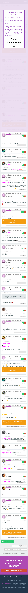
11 (14, 549)
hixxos (18, 426)
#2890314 (24, 180)
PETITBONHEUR (11, 248)
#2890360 (24, 265)
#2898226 (24, 361)
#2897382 (24, 341)
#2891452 (24, 313)
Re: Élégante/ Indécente (13, 133)
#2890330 (24, 251)
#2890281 (24, 139)
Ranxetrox (10, 177)
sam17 (9, 447)
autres (22, 225)
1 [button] (6, 549)
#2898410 (24, 479)
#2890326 (24, 235)
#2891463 (24, 326)
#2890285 (24, 167)
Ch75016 (9, 212)
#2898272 (24, 411)
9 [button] (10, 549)
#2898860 (24, 504)
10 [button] (12, 549)
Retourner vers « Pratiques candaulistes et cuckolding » (13, 553)
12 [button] (17, 549)
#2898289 (24, 450)
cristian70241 (14, 374)
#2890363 (24, 279)
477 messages (23, 545)
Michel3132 (10, 151)
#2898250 (24, 396)
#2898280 (24, 436)
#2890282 (24, 154)
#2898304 (24, 464)
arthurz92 (15, 537)
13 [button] (19, 549)
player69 (9, 289)
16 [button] (23, 549)
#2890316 (24, 199)
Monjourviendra (9, 225)
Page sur (17, 545)
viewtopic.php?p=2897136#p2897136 (9, 419)
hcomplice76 (10, 517)
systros (13, 225)
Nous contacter (20, 576)
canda (18, 374)
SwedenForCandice (20, 144)
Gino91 (9, 276)
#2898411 (24, 492)
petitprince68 (10, 537)
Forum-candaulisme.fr (6, 583)
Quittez (14, 46)
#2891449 (24, 292)
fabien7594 (10, 136)
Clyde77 (9, 433)
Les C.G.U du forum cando (9, 576)
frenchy (9, 164)
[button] (5, 549)
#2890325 (24, 215)
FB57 (8, 310)
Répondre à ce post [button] (7, 541)
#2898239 (24, 383)
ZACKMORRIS (17, 225)
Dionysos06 (10, 338)
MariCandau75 (21, 189)
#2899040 (24, 520)
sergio (22, 241)
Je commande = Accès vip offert (14, 570)
